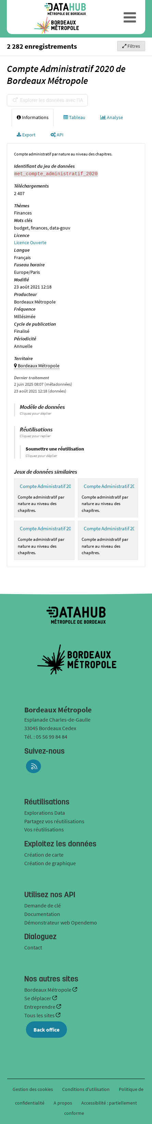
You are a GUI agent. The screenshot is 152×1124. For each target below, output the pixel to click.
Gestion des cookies (33, 1089)
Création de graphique (50, 863)
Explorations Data (44, 812)
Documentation (42, 914)
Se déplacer (38, 998)
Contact (33, 947)
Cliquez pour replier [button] (35, 435)
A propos (63, 1103)
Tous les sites (40, 1015)
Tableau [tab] (74, 117)
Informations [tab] (33, 117)
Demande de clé (42, 905)
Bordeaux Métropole (48, 989)
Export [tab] (26, 135)
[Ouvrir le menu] (130, 17)
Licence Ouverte (30, 242)
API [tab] (57, 135)
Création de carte (44, 854)
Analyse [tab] (111, 117)
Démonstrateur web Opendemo (60, 922)
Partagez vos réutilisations (54, 821)
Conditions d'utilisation (86, 1089)
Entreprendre (40, 1006)
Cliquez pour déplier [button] (35, 413)
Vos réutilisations (44, 829)
